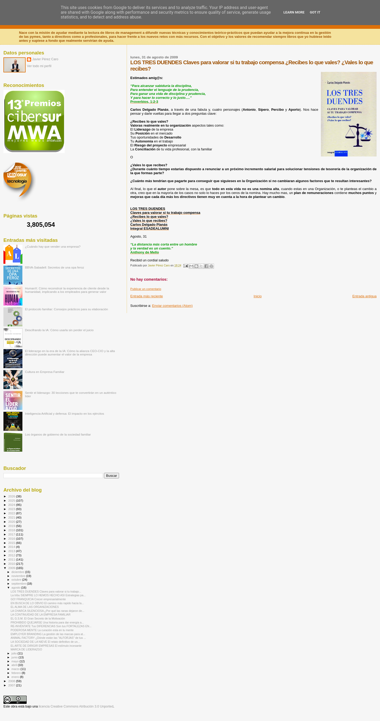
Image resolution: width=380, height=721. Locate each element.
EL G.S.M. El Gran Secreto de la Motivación (38, 618)
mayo (16, 661)
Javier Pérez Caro (45, 59)
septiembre (19, 583)
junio (15, 657)
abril (15, 665)
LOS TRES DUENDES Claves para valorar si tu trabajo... (46, 591)
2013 (12, 551)
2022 (12, 513)
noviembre (19, 575)
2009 (12, 568)
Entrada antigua (364, 296)
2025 (12, 500)
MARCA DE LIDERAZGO (26, 649)
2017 (12, 534)
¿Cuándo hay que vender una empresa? (52, 246)
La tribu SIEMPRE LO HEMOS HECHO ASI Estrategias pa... (48, 595)
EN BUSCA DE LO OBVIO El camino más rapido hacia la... (47, 603)
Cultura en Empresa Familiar (44, 371)
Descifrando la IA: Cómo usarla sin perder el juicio (59, 330)
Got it (315, 12)
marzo (16, 669)
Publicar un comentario (145, 288)
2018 (12, 530)
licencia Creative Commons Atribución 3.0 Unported (76, 706)
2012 (12, 555)
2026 (12, 496)
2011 (12, 559)
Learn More (294, 12)
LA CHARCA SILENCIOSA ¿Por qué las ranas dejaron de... (47, 610)
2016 (12, 538)
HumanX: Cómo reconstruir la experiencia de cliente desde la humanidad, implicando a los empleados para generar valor (67, 289)
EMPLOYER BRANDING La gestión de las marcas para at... (48, 634)
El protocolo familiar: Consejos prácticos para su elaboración (66, 309)
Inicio (258, 296)
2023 (12, 509)
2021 (12, 517)
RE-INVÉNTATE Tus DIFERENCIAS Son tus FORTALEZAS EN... (51, 626)
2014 (12, 546)
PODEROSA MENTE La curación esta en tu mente (42, 630)
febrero (17, 672)
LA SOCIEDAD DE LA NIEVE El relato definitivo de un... (45, 641)
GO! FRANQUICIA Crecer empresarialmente (38, 599)
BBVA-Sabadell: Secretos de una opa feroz (54, 267)
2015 (12, 542)
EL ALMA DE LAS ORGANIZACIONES (35, 606)
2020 (12, 521)
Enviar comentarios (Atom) (172, 306)
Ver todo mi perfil (39, 66)
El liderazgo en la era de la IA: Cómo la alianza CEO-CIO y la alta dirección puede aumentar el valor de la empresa (70, 352)
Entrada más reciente (146, 296)
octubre (17, 579)
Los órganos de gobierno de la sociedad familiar (58, 434)
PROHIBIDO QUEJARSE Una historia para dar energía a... (47, 622)
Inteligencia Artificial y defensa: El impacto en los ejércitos (64, 413)
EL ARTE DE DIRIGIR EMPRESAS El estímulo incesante (46, 645)
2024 (12, 504)
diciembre (18, 572)
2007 (12, 685)
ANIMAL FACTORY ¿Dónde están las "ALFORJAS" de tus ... (48, 637)
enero (16, 676)
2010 (12, 563)
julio (15, 653)
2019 (12, 526)
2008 (12, 681)
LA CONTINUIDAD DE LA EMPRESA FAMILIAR (40, 614)
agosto (16, 587)
